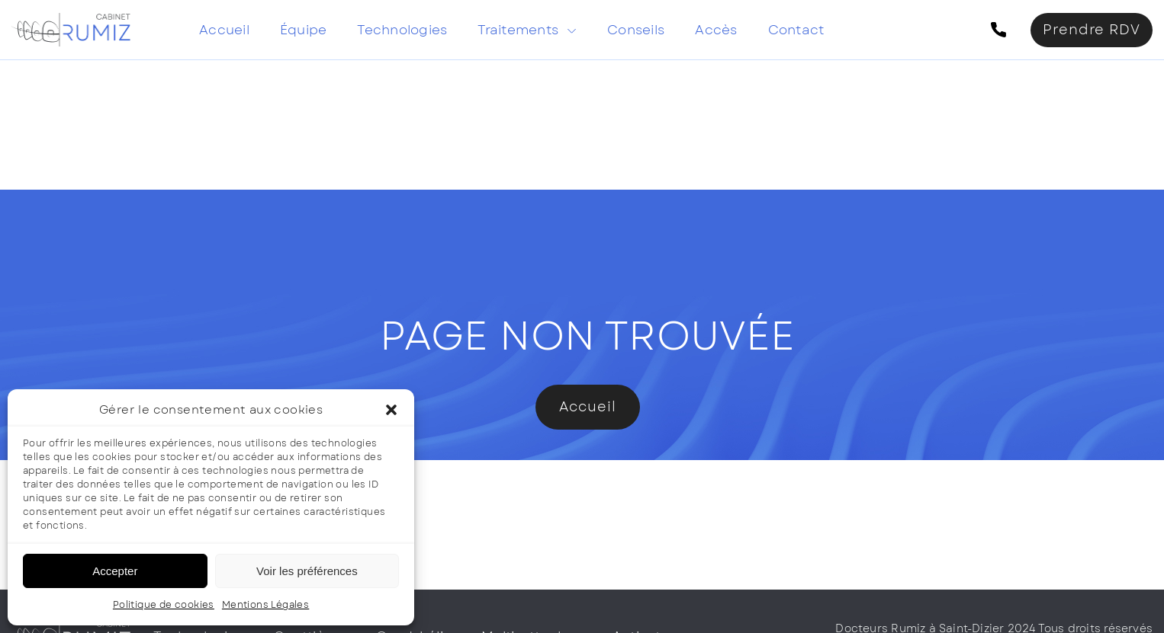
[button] (391, 409)
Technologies (402, 29)
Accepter (114, 570)
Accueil (224, 29)
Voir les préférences (307, 570)
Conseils (635, 29)
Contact (796, 29)
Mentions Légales (265, 605)
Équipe (303, 29)
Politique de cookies (163, 605)
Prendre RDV (1091, 30)
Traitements (517, 29)
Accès (716, 29)
